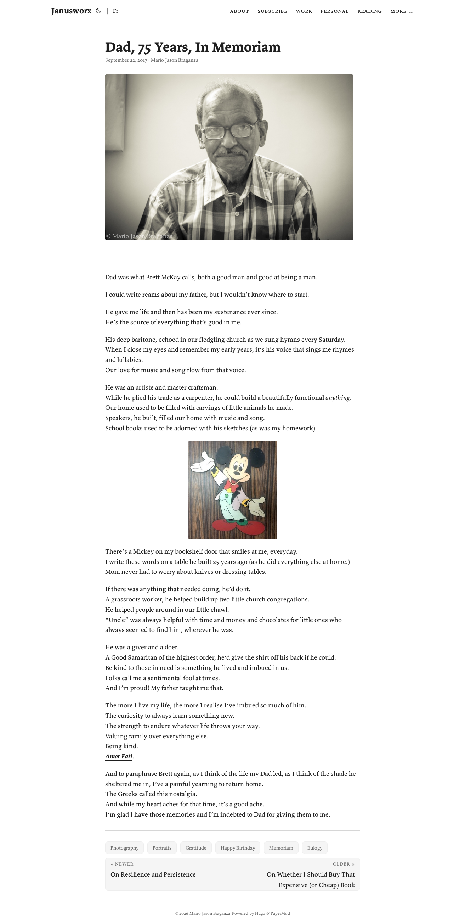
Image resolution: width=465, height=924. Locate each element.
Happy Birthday (238, 848)
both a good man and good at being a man (257, 277)
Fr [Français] (115, 10)
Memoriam (281, 848)
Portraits (162, 848)
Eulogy (314, 848)
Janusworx (71, 10)
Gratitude (196, 848)
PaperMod (280, 913)
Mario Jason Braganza (209, 913)
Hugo (260, 913)
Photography (124, 848)
